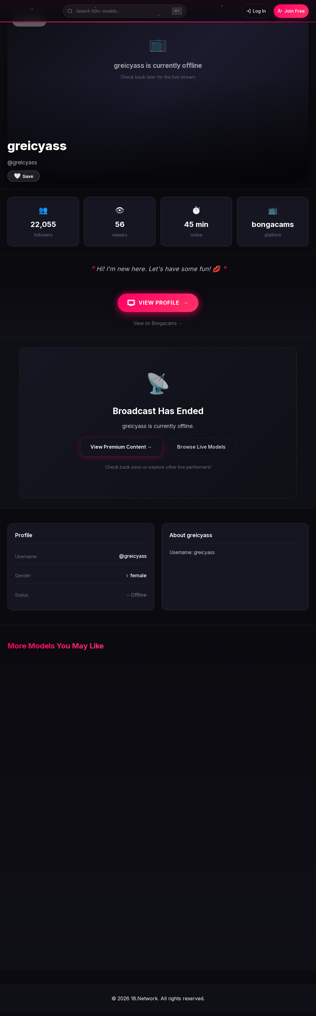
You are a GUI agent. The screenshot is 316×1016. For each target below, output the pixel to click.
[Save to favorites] (23, 176)
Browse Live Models (201, 450)
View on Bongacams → (158, 327)
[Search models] (121, 11)
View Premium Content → (121, 450)
